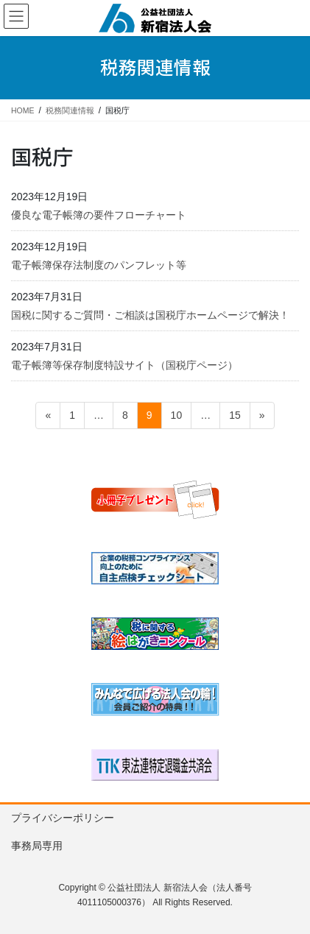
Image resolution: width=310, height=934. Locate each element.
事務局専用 (37, 846)
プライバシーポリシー (62, 818)
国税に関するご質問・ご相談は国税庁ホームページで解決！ (150, 315)
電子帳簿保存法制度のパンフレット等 (98, 265)
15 (234, 417)
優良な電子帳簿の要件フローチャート (98, 215)
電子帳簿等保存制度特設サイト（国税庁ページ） (124, 365)
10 (176, 417)
